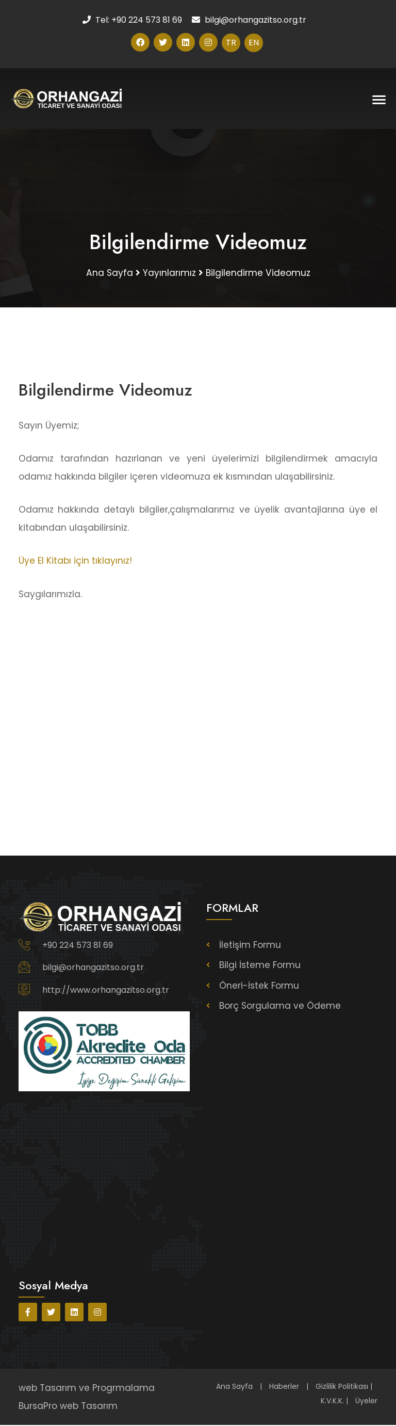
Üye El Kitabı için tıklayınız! (76, 561)
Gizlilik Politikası (342, 1387)
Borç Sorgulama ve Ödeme (280, 1006)
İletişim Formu (250, 945)
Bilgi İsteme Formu (260, 966)
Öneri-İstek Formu (259, 986)
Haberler (284, 1387)
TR (231, 42)
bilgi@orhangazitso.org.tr (93, 968)
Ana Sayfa (234, 1387)
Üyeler (366, 1402)
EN (254, 42)
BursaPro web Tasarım (68, 1406)
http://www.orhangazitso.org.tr (105, 990)
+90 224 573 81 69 (77, 946)
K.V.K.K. (332, 1402)
